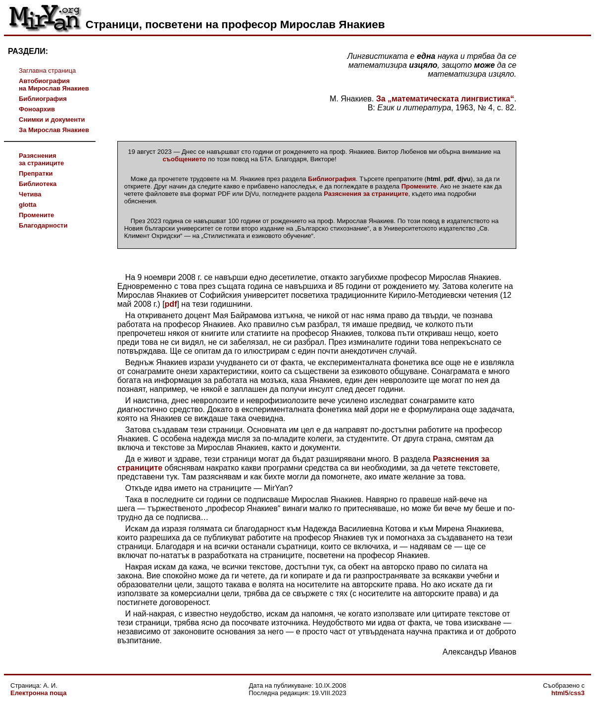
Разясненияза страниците (41, 159)
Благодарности (43, 225)
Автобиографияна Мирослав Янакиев (54, 84)
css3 (577, 693)
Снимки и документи (52, 119)
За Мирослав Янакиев (54, 130)
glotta (27, 204)
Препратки (35, 173)
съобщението (184, 159)
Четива (30, 194)
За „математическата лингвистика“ (445, 98)
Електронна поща (38, 693)
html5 (560, 693)
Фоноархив (37, 109)
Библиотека (37, 184)
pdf (171, 304)
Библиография (43, 98)
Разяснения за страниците (366, 193)
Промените (36, 215)
